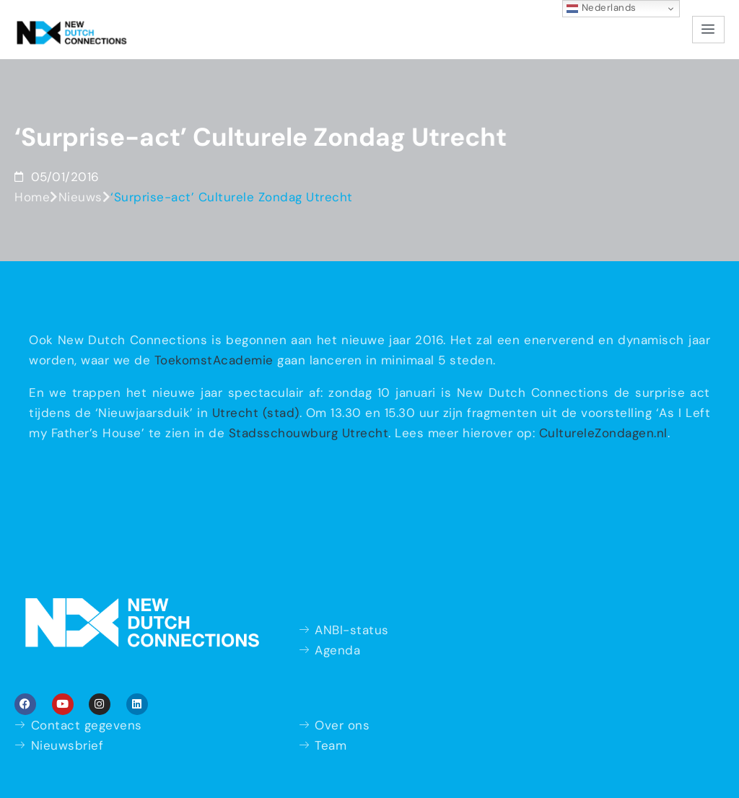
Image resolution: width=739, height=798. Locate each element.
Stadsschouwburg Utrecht (309, 433)
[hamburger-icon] (708, 29)
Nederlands (602, 7)
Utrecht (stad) (255, 413)
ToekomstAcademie (214, 360)
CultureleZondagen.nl (603, 433)
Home (32, 197)
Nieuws (80, 197)
